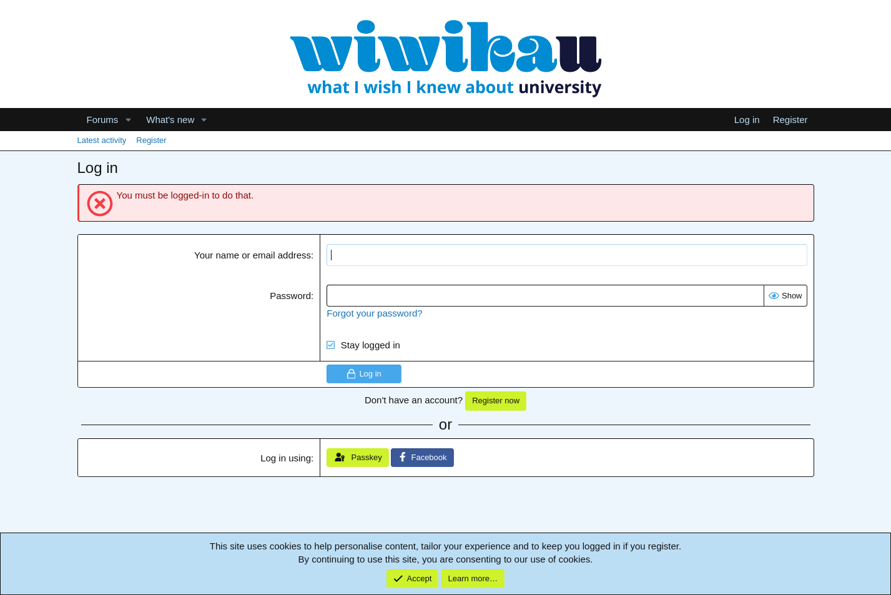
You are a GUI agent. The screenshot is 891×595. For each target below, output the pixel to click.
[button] (128, 119)
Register (151, 140)
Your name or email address (252, 255)
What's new (170, 119)
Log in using (285, 458)
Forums (103, 119)
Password (290, 295)
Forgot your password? (374, 313)
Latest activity (102, 140)
